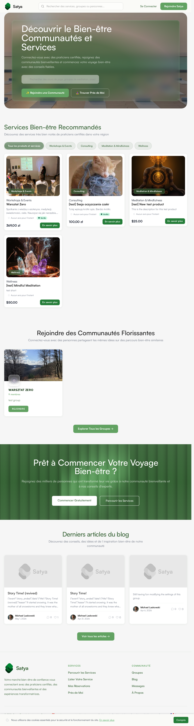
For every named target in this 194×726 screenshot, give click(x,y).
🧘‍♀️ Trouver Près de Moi (90, 92)
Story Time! (78, 593)
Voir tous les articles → (96, 636)
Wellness (143, 145)
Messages (138, 686)
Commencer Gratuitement (74, 500)
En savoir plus (106, 719)
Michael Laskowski (25, 615)
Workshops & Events (60, 145)
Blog (135, 679)
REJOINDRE (18, 409)
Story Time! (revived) (22, 593)
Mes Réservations (79, 686)
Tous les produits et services (24, 145)
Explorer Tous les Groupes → (95, 429)
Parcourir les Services (119, 501)
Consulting (87, 145)
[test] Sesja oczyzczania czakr (89, 204)
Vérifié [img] (42, 218)
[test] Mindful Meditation (23, 285)
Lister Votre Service (80, 679)
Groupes (137, 672)
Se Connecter (148, 6)
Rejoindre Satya (173, 6)
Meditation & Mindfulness (115, 145)
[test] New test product (148, 204)
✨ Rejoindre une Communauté (45, 92)
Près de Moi (75, 692)
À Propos (137, 692)
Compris (181, 719)
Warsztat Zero (16, 204)
